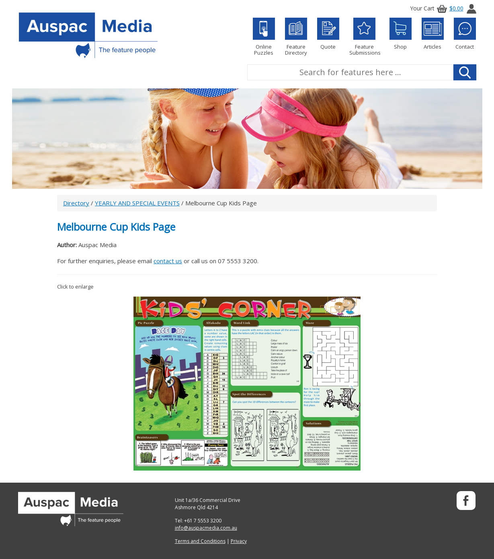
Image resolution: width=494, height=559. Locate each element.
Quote (328, 34)
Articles (433, 34)
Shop (400, 34)
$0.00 (449, 8)
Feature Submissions (364, 37)
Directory (76, 203)
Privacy (239, 541)
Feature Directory (296, 37)
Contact (465, 34)
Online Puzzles (264, 37)
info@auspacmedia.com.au (206, 527)
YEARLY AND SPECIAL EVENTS (137, 203)
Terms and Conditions (200, 541)
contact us (168, 261)
